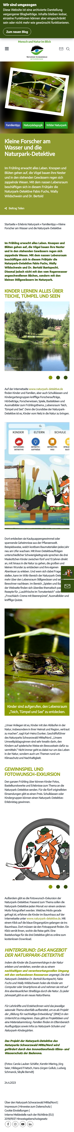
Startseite (10, 224)
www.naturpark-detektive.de (46, 389)
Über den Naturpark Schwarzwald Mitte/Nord (31, 1102)
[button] (14, 208)
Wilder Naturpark (56, 125)
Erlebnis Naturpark (28, 224)
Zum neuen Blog (17, 31)
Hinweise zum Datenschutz (34, 1106)
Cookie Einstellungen (16, 1110)
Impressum (11, 1106)
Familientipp (13, 125)
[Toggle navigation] (7, 49)
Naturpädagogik (33, 125)
